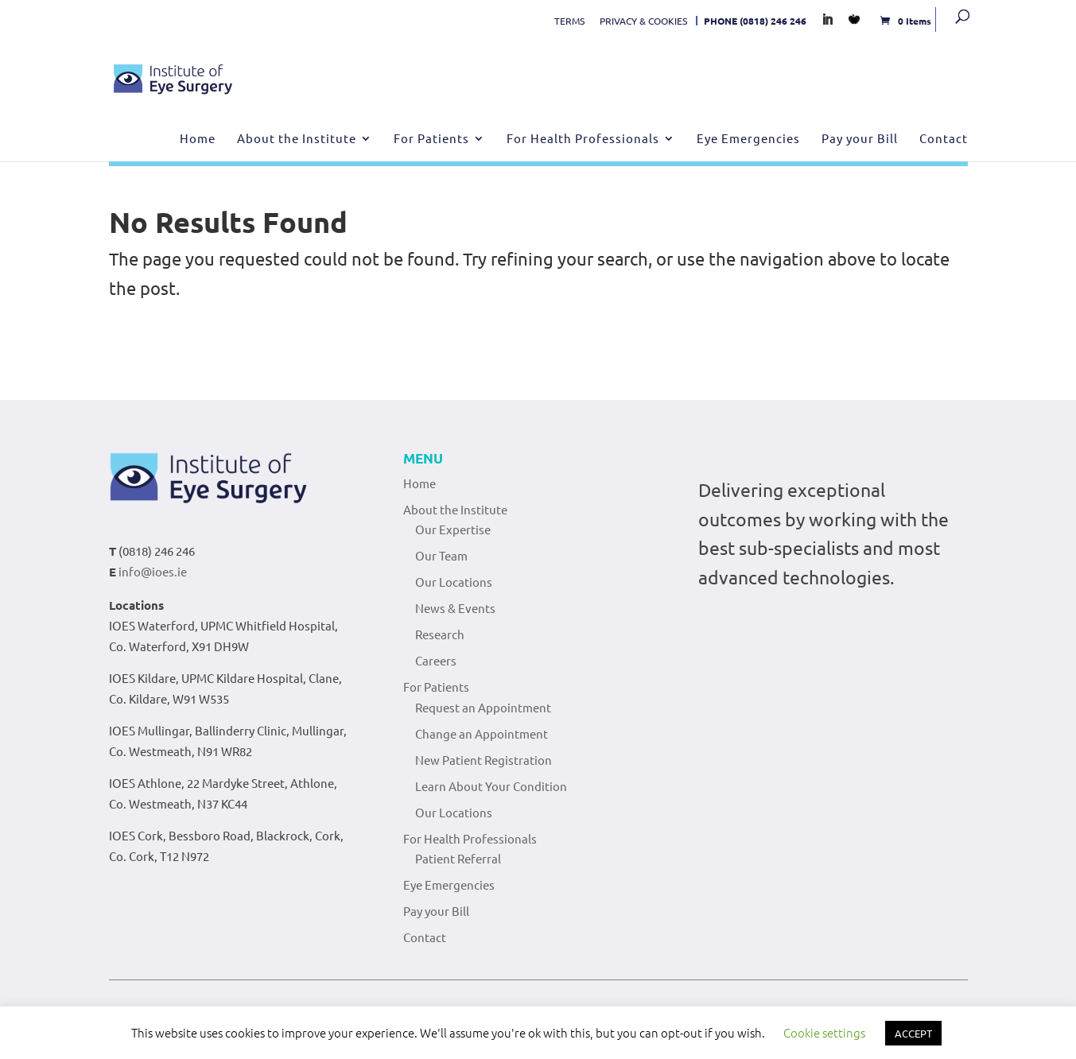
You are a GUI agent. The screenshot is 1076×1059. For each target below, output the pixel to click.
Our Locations (453, 581)
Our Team (441, 555)
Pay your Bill (860, 139)
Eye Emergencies (748, 139)
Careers (435, 660)
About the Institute (296, 139)
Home (198, 139)
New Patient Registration (483, 759)
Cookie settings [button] (824, 1032)
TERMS (569, 20)
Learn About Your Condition (491, 785)
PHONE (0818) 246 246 (755, 20)
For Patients (431, 139)
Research (439, 634)
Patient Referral (458, 858)
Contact (943, 139)
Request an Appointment (483, 707)
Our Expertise (453, 529)
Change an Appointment (481, 733)
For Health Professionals (583, 139)
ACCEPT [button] (913, 1033)
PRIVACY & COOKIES (643, 20)
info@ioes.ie (152, 571)
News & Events (455, 607)
